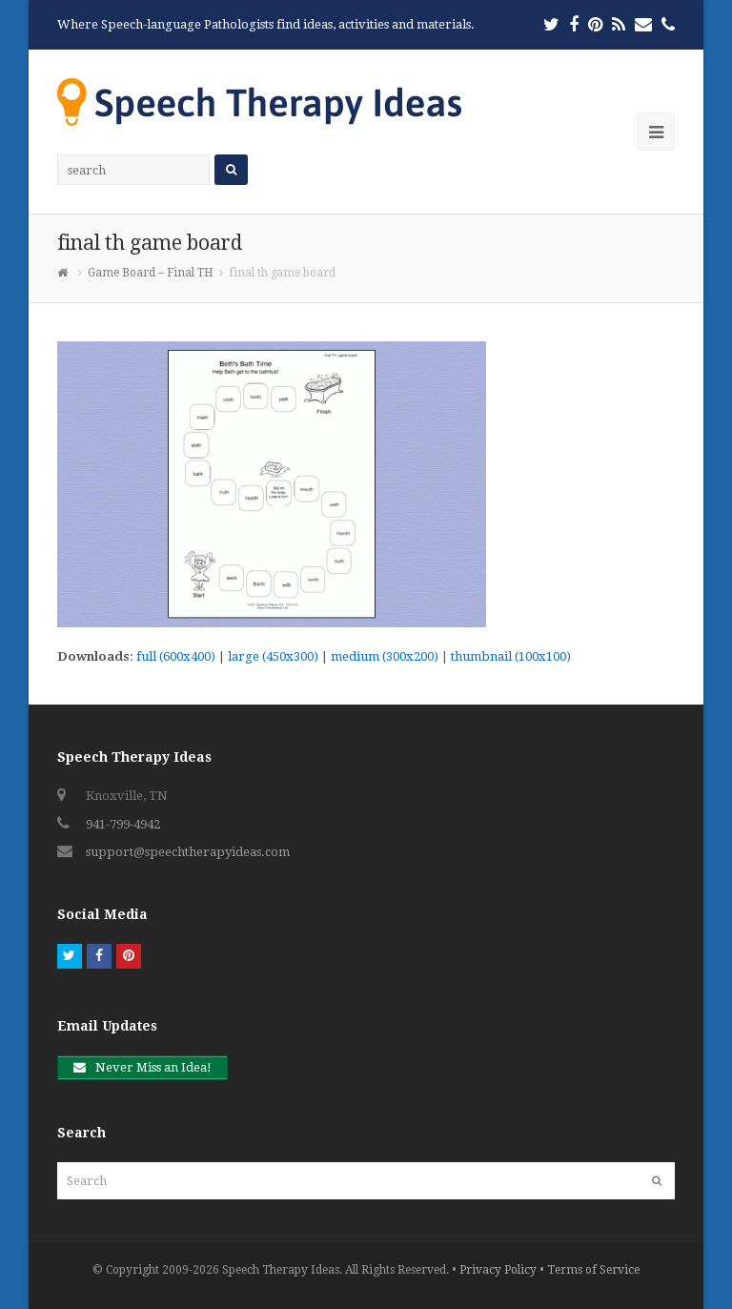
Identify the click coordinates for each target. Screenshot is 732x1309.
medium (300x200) (384, 656)
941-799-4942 (123, 824)
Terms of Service (593, 1270)
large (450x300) (273, 656)
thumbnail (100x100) (511, 656)
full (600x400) (175, 656)
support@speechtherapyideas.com (188, 852)
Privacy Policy (498, 1270)
